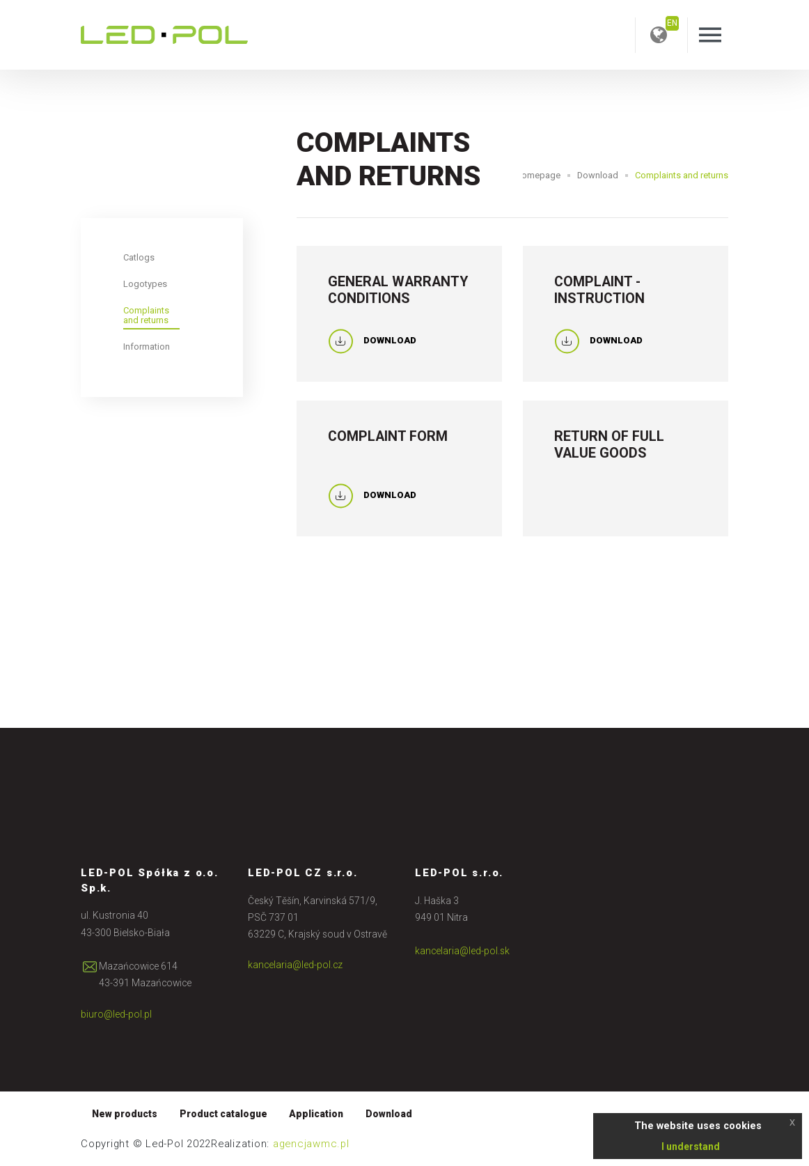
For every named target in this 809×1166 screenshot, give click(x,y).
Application (316, 1113)
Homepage (537, 175)
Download (597, 175)
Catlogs (139, 257)
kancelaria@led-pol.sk (462, 950)
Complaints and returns (146, 315)
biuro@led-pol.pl (116, 1014)
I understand (690, 1146)
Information (146, 346)
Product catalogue (223, 1113)
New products (124, 1113)
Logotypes (145, 284)
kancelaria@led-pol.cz (295, 964)
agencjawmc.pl (311, 1143)
